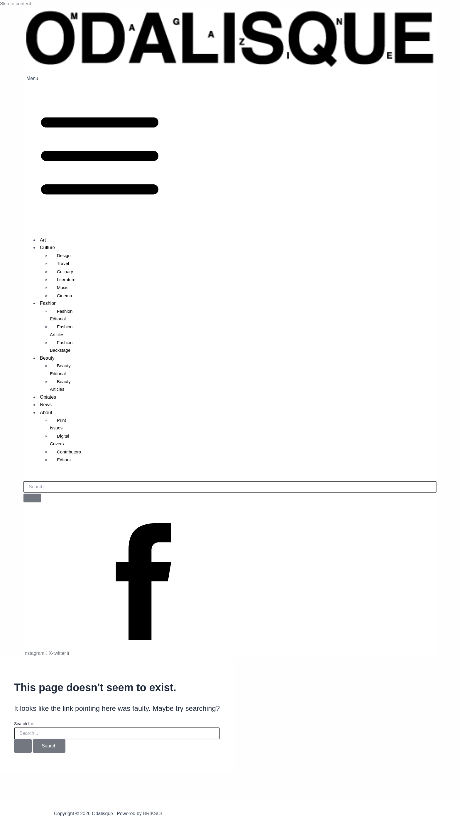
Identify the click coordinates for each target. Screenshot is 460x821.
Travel (63, 263)
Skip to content (15, 3)
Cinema (64, 295)
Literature (66, 279)
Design (64, 255)
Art (43, 239)
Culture (47, 247)
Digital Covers (59, 440)
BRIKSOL (153, 813)
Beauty (47, 358)
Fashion (48, 303)
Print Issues (58, 424)
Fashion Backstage (61, 346)
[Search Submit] (23, 746)
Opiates (48, 397)
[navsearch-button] (26, 475)
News (46, 404)
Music (62, 287)
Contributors (69, 451)
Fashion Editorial (61, 315)
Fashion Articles (61, 330)
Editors (64, 459)
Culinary (65, 271)
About (46, 412)
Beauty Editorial (60, 369)
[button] (230, 153)
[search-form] (230, 487)
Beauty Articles (60, 385)
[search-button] (32, 498)
